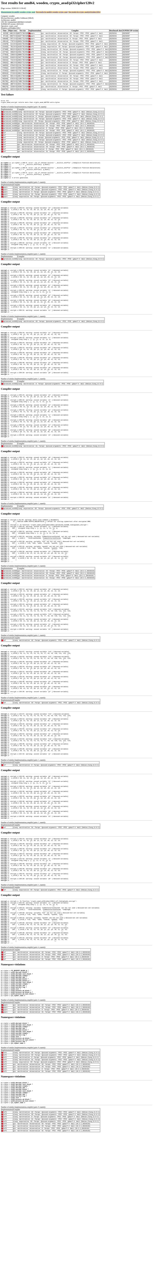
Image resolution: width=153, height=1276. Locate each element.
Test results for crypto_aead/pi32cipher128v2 (84, 12)
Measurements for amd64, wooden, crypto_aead (18, 12)
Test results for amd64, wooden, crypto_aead (52, 12)
